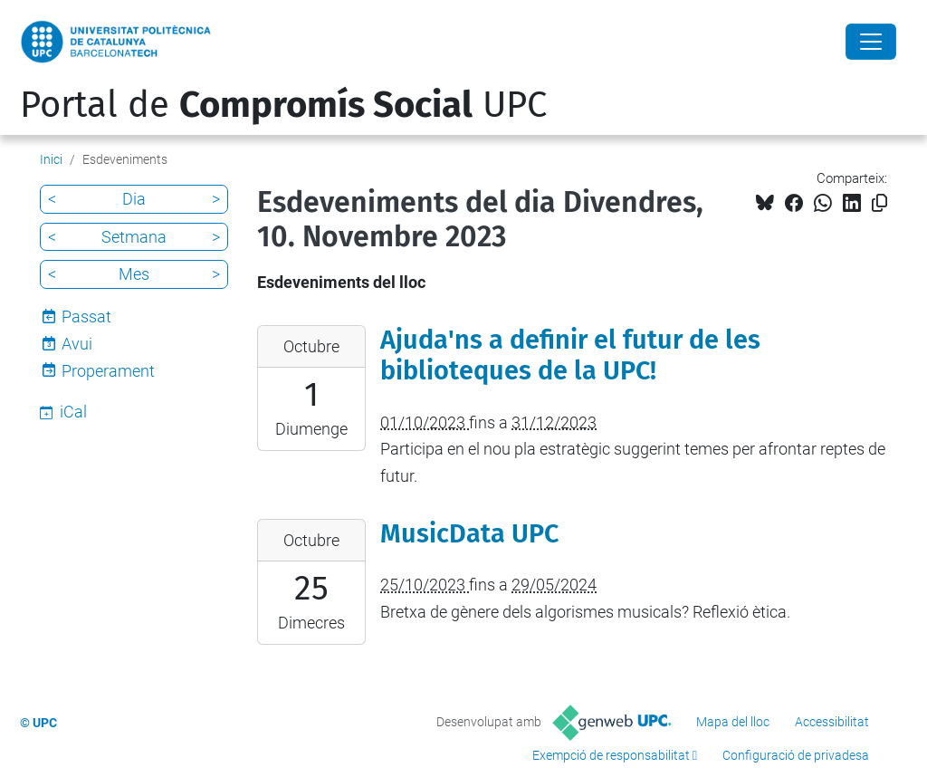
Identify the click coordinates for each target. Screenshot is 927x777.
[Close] (871, 42)
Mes (134, 273)
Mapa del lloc (732, 722)
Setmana (134, 236)
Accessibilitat (832, 722)
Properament (108, 370)
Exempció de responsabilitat (611, 755)
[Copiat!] (879, 203)
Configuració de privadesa (795, 755)
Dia (134, 198)
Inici (51, 159)
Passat (86, 316)
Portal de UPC (283, 105)
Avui (77, 343)
